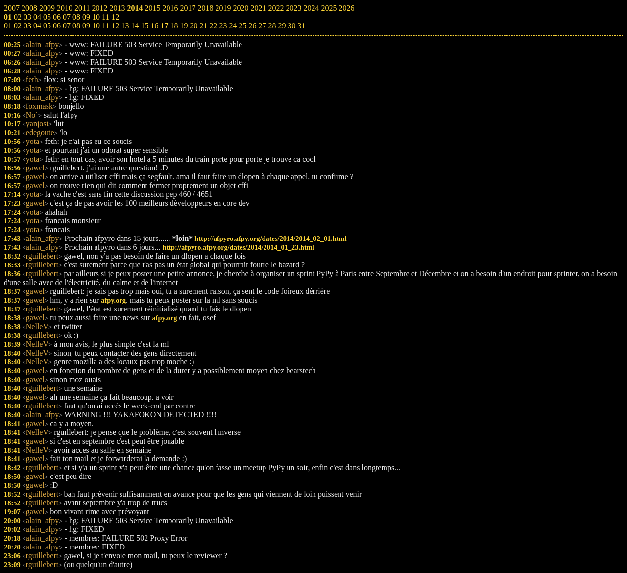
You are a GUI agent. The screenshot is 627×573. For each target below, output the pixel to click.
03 (27, 26)
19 (184, 26)
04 (37, 26)
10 (96, 26)
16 (154, 26)
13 (125, 26)
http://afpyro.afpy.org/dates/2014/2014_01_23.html (238, 247)
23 (223, 26)
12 (115, 26)
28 (272, 26)
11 (105, 26)
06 (57, 26)
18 (174, 26)
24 (233, 26)
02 (18, 26)
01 (8, 26)
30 (291, 26)
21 (203, 26)
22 (213, 26)
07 (67, 26)
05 (47, 26)
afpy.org (113, 300)
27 (262, 26)
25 (242, 26)
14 (135, 26)
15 (144, 26)
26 (252, 26)
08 (76, 26)
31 (301, 26)
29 (282, 26)
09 (86, 26)
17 (164, 26)
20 (193, 26)
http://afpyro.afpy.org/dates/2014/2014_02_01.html (270, 238)
